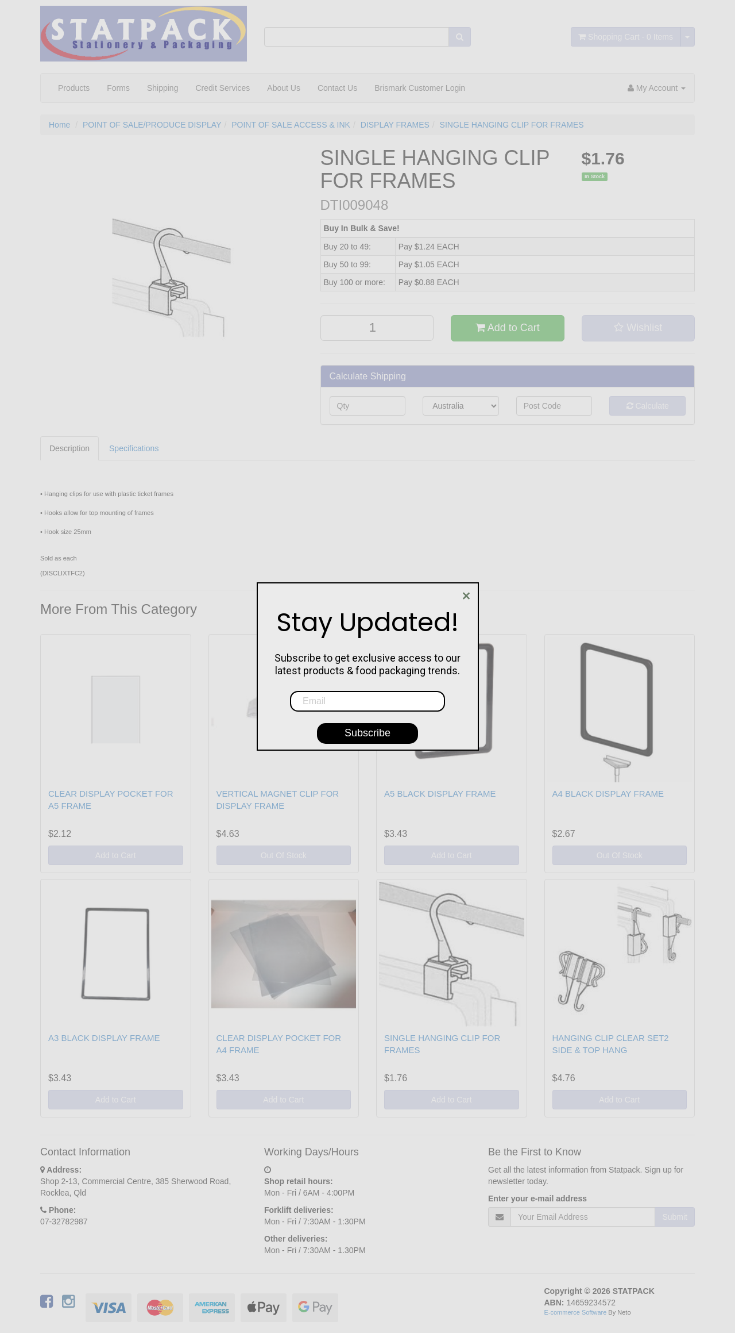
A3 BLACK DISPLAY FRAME (104, 1038)
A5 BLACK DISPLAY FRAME (440, 793)
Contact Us (337, 88)
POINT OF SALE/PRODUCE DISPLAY (152, 124)
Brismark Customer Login (419, 88)
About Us (283, 88)
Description (69, 448)
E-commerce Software (575, 1312)
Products (74, 88)
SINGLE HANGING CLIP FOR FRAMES (512, 124)
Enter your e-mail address (537, 1198)
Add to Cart (507, 327)
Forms (118, 88)
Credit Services (222, 88)
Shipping (163, 88)
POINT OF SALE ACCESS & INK (290, 124)
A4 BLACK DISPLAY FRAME (608, 793)
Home (59, 124)
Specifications (133, 448)
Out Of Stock (284, 855)
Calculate (647, 405)
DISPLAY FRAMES (395, 124)
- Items (625, 36)
